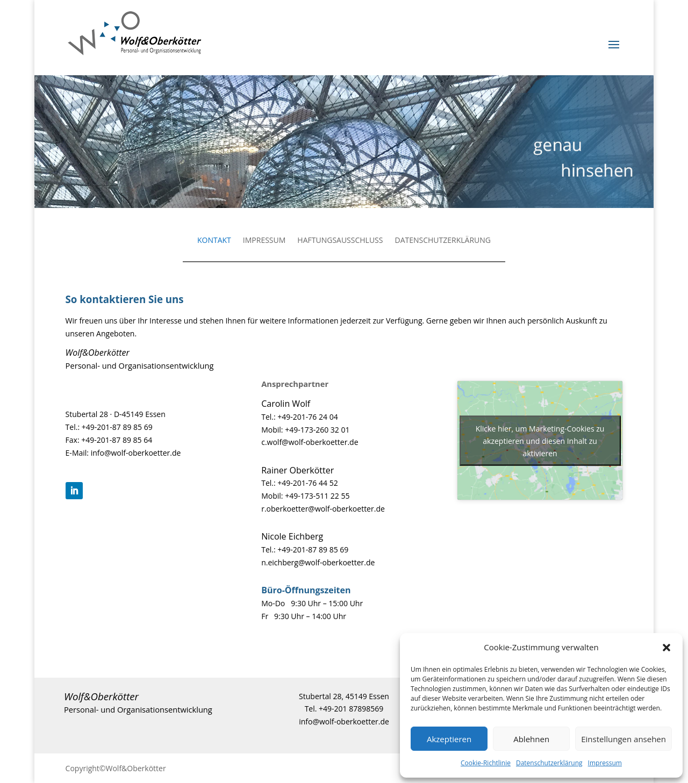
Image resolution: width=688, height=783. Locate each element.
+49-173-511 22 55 (317, 496)
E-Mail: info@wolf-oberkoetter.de (123, 453)
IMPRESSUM (264, 240)
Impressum (605, 762)
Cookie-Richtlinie (486, 762)
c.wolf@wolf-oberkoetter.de (309, 442)
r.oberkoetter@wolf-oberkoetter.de (323, 509)
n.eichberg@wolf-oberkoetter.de (318, 562)
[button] (666, 647)
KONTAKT (214, 240)
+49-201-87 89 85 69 (117, 427)
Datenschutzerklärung (549, 762)
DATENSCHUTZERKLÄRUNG (443, 240)
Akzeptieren (449, 739)
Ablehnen (531, 739)
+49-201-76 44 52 (307, 483)
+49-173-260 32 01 (317, 430)
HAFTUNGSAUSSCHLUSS (340, 240)
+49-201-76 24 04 (307, 417)
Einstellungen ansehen (623, 739)
